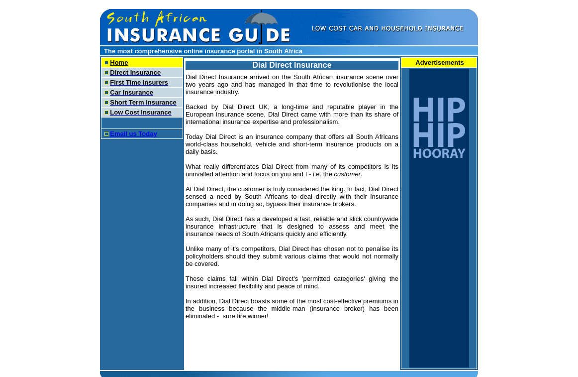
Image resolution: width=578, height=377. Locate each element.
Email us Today (133, 133)
